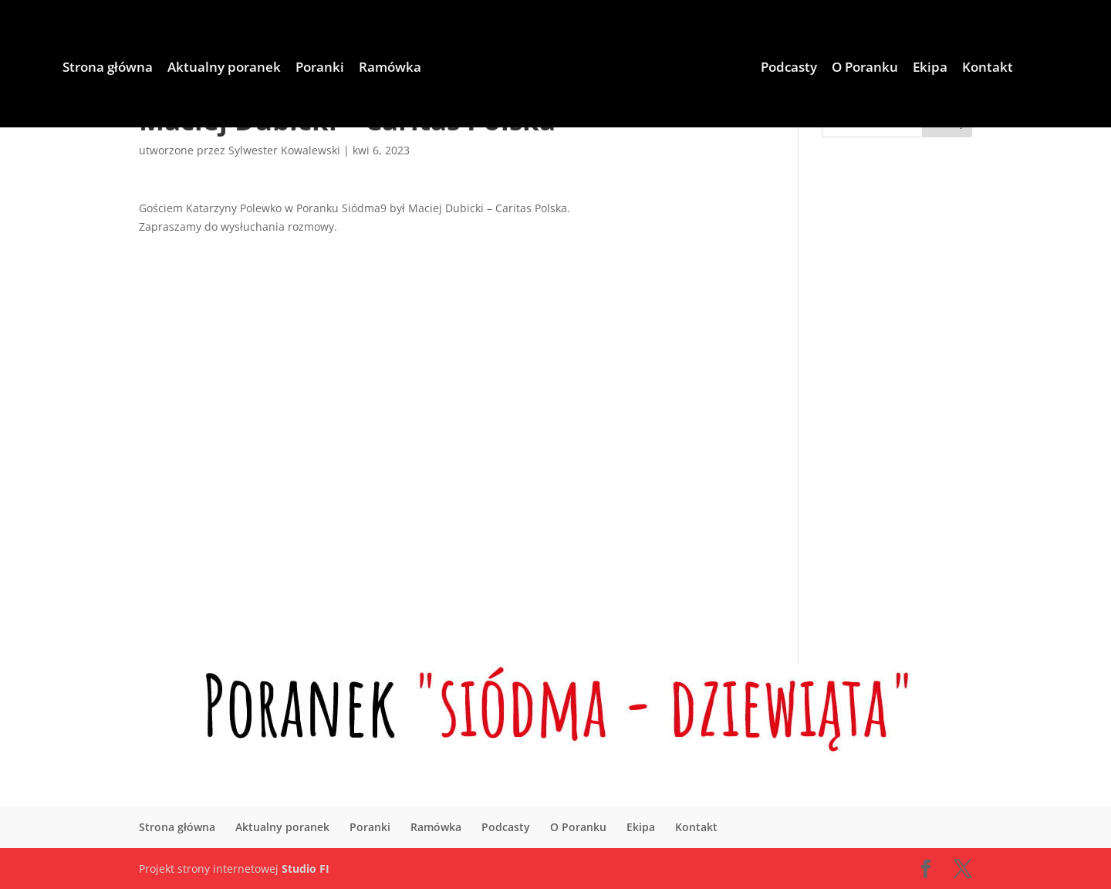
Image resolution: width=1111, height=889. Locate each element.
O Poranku (865, 69)
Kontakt (987, 69)
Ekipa (930, 69)
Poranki (319, 69)
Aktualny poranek (224, 69)
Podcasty (789, 69)
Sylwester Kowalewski (284, 150)
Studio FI (305, 868)
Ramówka (390, 69)
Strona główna (107, 69)
